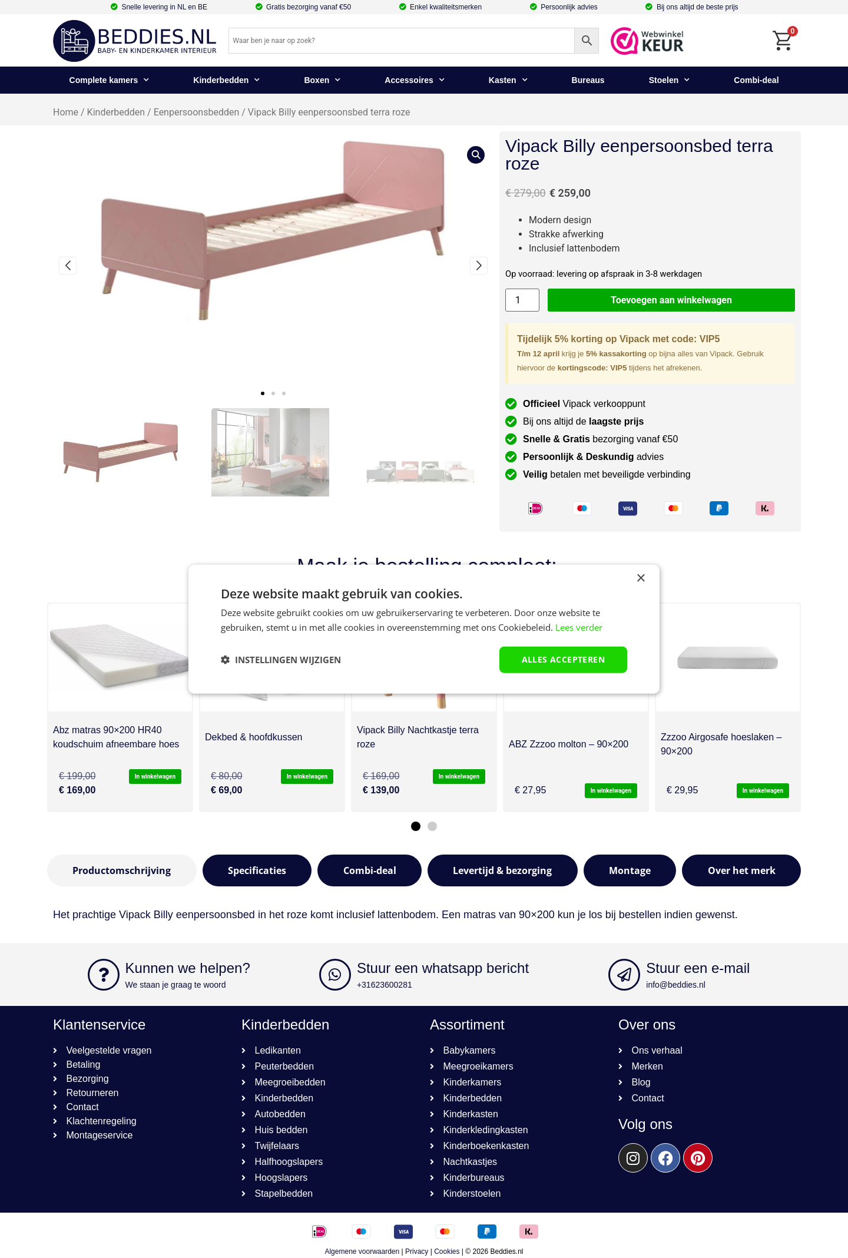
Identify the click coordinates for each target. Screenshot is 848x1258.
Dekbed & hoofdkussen (253, 737)
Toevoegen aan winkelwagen (671, 300)
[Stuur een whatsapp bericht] (335, 975)
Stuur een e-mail (698, 968)
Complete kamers (109, 80)
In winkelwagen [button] (155, 776)
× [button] (640, 578)
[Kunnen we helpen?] (104, 975)
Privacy (416, 1251)
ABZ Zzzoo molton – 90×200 (568, 744)
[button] (262, 393)
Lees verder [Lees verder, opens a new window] (578, 627)
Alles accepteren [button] (563, 659)
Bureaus (588, 80)
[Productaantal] (522, 300)
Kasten (508, 80)
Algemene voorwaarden (361, 1251)
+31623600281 (384, 984)
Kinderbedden (226, 80)
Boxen (322, 80)
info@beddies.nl (675, 984)
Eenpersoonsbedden (197, 112)
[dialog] (424, 629)
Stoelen (669, 80)
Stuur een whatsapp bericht (443, 968)
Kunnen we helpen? (187, 968)
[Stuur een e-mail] (624, 975)
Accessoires (415, 80)
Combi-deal (756, 80)
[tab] (122, 870)
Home (65, 112)
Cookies (446, 1251)
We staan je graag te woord (175, 984)
